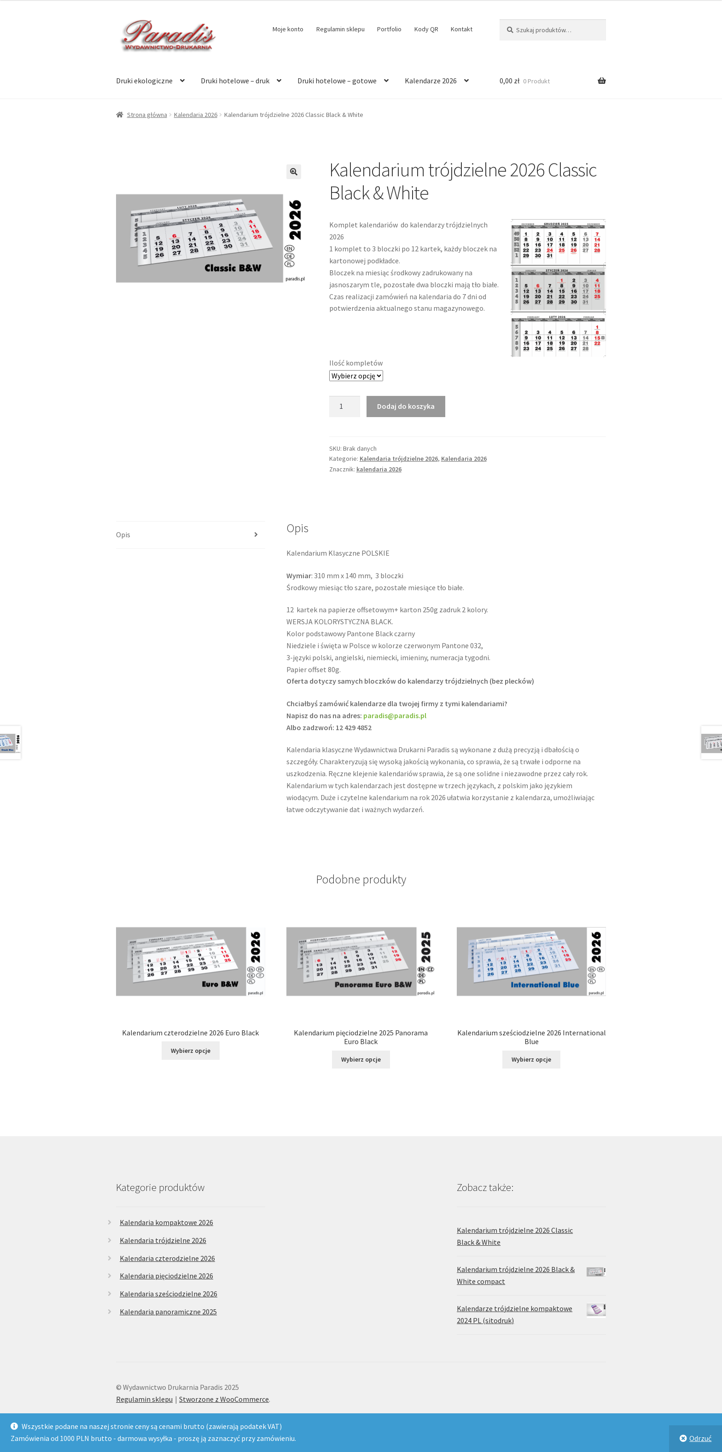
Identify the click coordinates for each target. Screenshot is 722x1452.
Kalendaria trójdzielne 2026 (399, 458)
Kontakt (461, 29)
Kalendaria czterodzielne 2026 (167, 1258)
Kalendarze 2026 (431, 80)
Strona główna (147, 114)
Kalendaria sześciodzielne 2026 (168, 1293)
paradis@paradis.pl (394, 715)
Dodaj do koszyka (406, 406)
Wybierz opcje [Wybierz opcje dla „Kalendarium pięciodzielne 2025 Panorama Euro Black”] (361, 1059)
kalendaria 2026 (379, 469)
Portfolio (389, 29)
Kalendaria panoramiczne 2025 (168, 1311)
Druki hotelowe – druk (235, 80)
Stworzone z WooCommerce (224, 1399)
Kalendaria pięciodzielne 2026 (166, 1275)
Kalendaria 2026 (195, 114)
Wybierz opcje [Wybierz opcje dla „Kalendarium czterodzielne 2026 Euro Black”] (190, 1050)
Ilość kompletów (356, 362)
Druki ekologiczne (144, 80)
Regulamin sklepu (340, 29)
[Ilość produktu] (345, 406)
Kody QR (426, 29)
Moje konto (288, 29)
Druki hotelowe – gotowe (337, 80)
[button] (293, 171)
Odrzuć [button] (700, 1438)
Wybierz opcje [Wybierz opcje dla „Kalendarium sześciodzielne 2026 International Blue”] (531, 1059)
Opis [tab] (123, 534)
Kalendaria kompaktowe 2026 (166, 1222)
